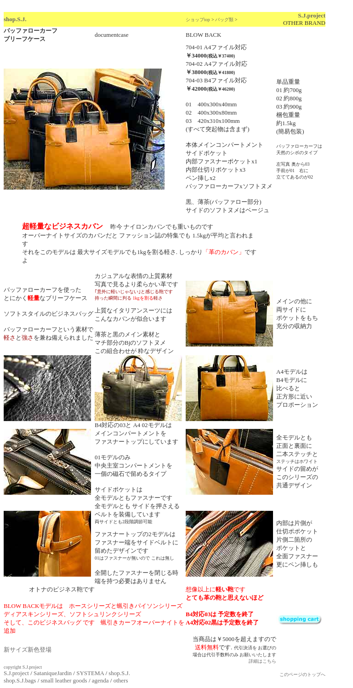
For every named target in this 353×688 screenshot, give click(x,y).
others (121, 680)
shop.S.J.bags (20, 680)
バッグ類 (224, 19)
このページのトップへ (302, 674)
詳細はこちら (262, 661)
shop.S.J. (15, 19)
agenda (100, 680)
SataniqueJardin (53, 673)
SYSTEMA (90, 673)
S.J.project (311, 15)
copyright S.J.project (23, 667)
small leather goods (64, 680)
